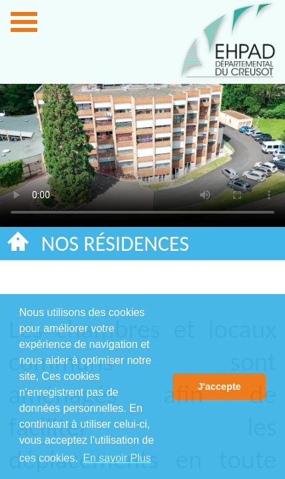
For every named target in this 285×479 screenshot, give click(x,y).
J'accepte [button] (219, 386)
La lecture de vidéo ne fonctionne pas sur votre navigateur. (142, 147)
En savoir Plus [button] (116, 458)
